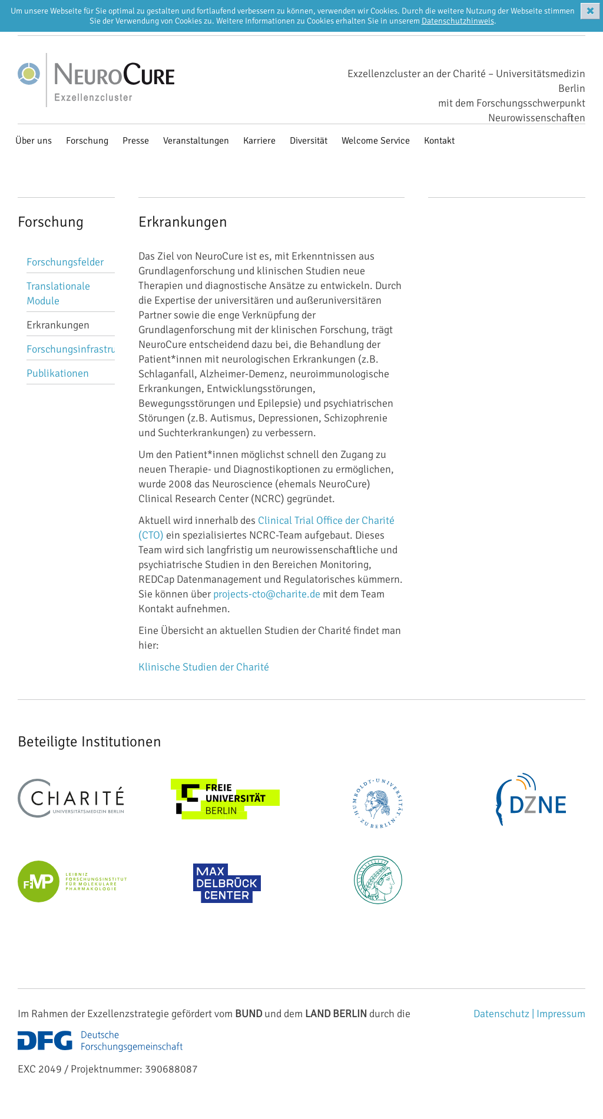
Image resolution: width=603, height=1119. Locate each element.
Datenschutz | (504, 1013)
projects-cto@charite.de (266, 593)
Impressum (560, 1013)
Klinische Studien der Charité (203, 666)
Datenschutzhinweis (458, 21)
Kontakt (439, 141)
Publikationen (57, 373)
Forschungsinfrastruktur (80, 349)
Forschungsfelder (65, 261)
